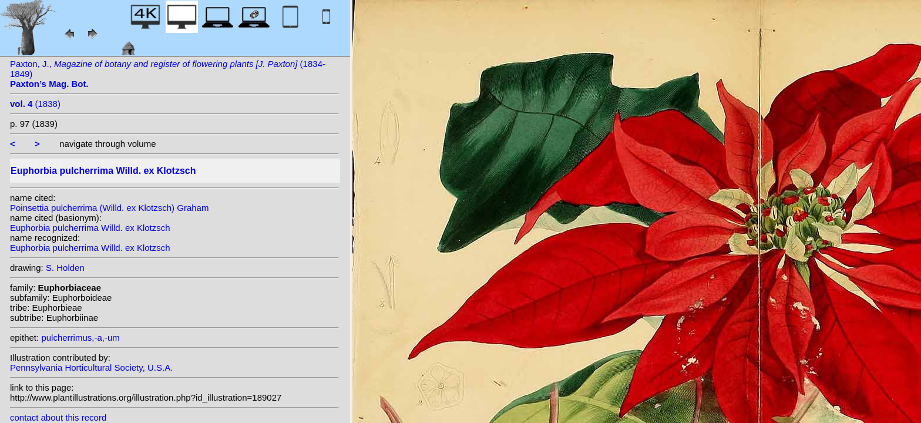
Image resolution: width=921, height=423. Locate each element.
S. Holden (65, 268)
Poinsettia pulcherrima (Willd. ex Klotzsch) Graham (109, 208)
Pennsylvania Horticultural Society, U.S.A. (91, 367)
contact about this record (58, 417)
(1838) (35, 104)
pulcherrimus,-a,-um (80, 338)
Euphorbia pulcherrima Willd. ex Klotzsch (90, 228)
